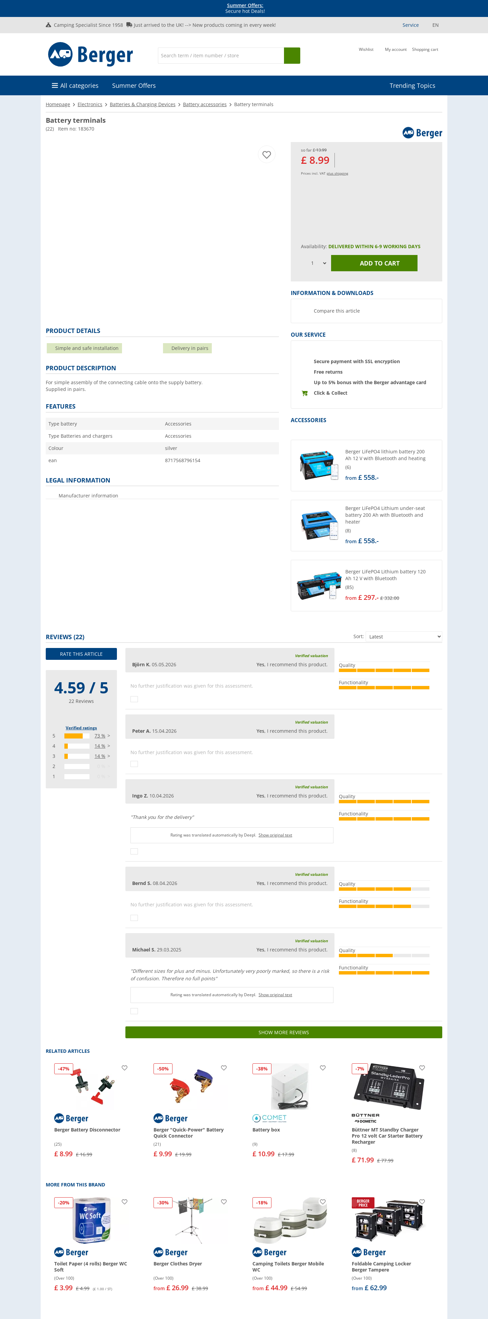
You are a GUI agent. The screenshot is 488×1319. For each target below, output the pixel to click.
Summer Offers (134, 85)
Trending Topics (412, 85)
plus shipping (337, 173)
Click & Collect (330, 393)
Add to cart (374, 263)
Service (411, 25)
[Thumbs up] (134, 699)
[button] (366, 465)
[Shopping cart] (425, 54)
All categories (79, 85)
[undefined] (392, 465)
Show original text (275, 835)
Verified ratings (81, 728)
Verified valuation (311, 655)
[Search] (221, 55)
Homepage (58, 104)
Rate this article (81, 654)
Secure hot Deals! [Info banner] (245, 8)
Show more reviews (284, 1032)
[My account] (396, 54)
